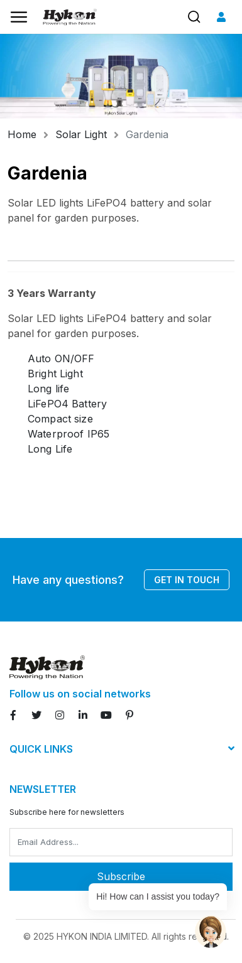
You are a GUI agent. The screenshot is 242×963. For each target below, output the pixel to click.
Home (22, 134)
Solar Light (81, 134)
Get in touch (186, 579)
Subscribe (121, 876)
